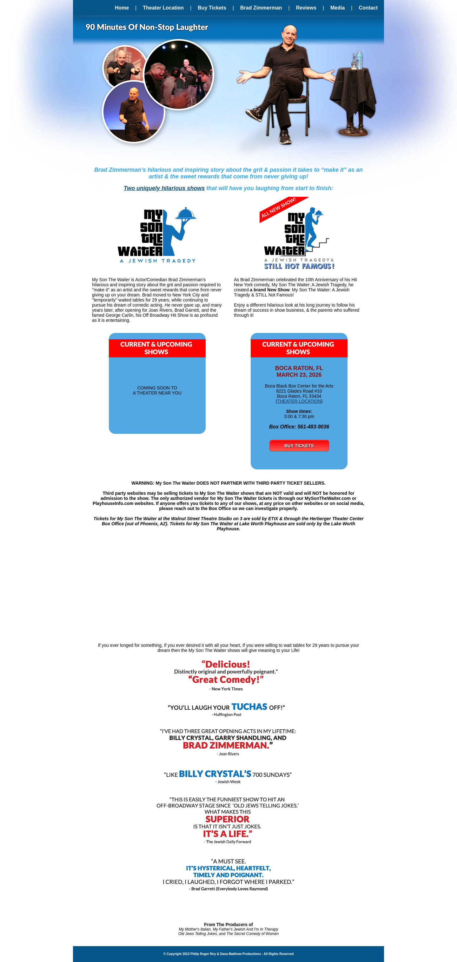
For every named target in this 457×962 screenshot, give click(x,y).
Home (122, 7)
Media (337, 7)
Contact (368, 7)
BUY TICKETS (299, 445)
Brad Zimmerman (261, 7)
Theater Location (163, 7)
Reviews (306, 7)
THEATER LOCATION (299, 401)
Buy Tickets (212, 7)
